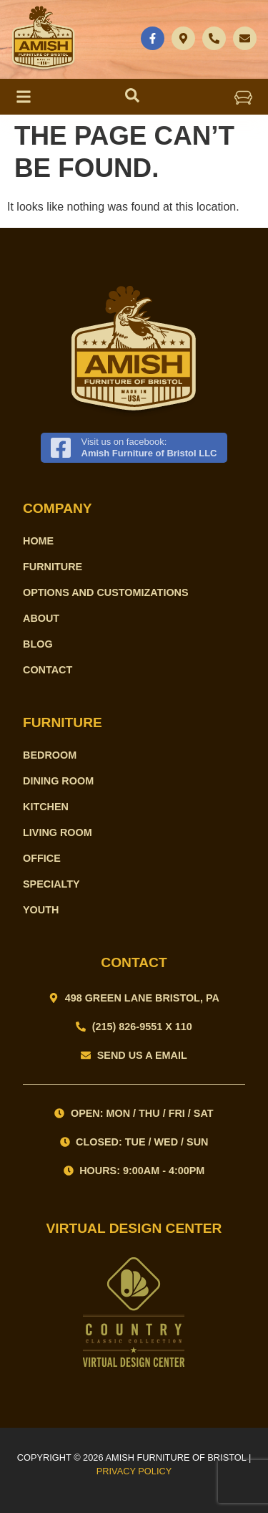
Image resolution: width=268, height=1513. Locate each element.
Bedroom (49, 755)
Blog (38, 644)
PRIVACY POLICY (134, 1471)
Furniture (52, 566)
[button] (243, 97)
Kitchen (46, 806)
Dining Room (58, 781)
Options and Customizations (106, 592)
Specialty (51, 884)
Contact (47, 670)
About (41, 618)
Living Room (57, 832)
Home (38, 541)
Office (42, 858)
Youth (41, 910)
